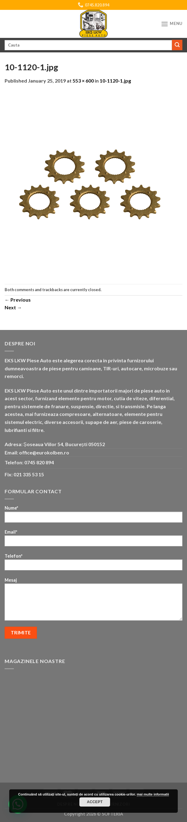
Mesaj (93, 601)
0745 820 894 (39, 462)
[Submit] (177, 45)
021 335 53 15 (29, 474)
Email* (93, 540)
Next (13, 307)
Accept (95, 802)
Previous (18, 300)
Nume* (93, 516)
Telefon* (93, 564)
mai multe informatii (153, 794)
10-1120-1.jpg (115, 80)
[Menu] (171, 23)
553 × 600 (83, 80)
